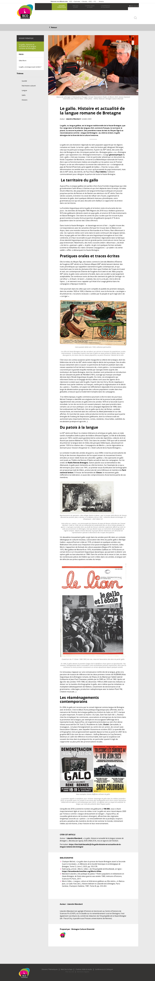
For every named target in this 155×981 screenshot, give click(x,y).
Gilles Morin (22, 60)
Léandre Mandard (72, 118)
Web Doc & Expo (68, 968)
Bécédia (84, 1)
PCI (95, 1)
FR (129, 6)
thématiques (61, 6)
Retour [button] (53, 26)
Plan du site (71, 971)
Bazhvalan (77, 1)
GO (137, 6)
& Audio (89, 6)
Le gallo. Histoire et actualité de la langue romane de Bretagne (27, 45)
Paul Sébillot (101, 171)
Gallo (23, 94)
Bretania (101, 1)
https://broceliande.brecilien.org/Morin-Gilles (81, 870)
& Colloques (105, 6)
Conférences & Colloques (100, 968)
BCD (70, 1)
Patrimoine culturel (29, 85)
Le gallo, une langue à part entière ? (30, 66)
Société (24, 80)
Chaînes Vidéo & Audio (82, 968)
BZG (132, 6)
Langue (24, 89)
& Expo (75, 6)
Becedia (24, 21)
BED (90, 1)
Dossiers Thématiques (54, 968)
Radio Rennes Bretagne (78, 461)
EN (135, 6)
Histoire (24, 99)
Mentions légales (82, 971)
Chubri (106, 723)
